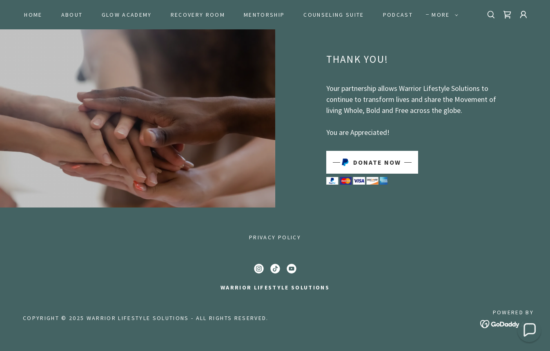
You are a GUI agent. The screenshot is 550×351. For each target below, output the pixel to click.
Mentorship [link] (264, 14)
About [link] (72, 14)
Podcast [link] (398, 14)
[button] (442, 15)
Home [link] (33, 14)
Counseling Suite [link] (333, 14)
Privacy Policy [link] (275, 237)
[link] (507, 15)
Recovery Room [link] (198, 14)
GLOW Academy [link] (127, 14)
